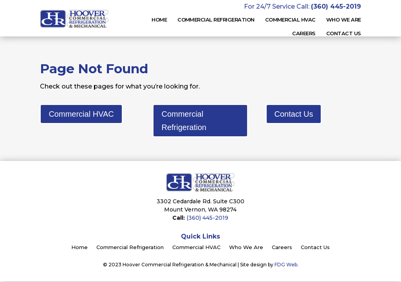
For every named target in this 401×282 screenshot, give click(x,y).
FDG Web (286, 265)
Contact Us (343, 33)
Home (159, 19)
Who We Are (246, 247)
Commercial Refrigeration (216, 19)
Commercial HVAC (81, 114)
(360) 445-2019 (207, 217)
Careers (303, 33)
